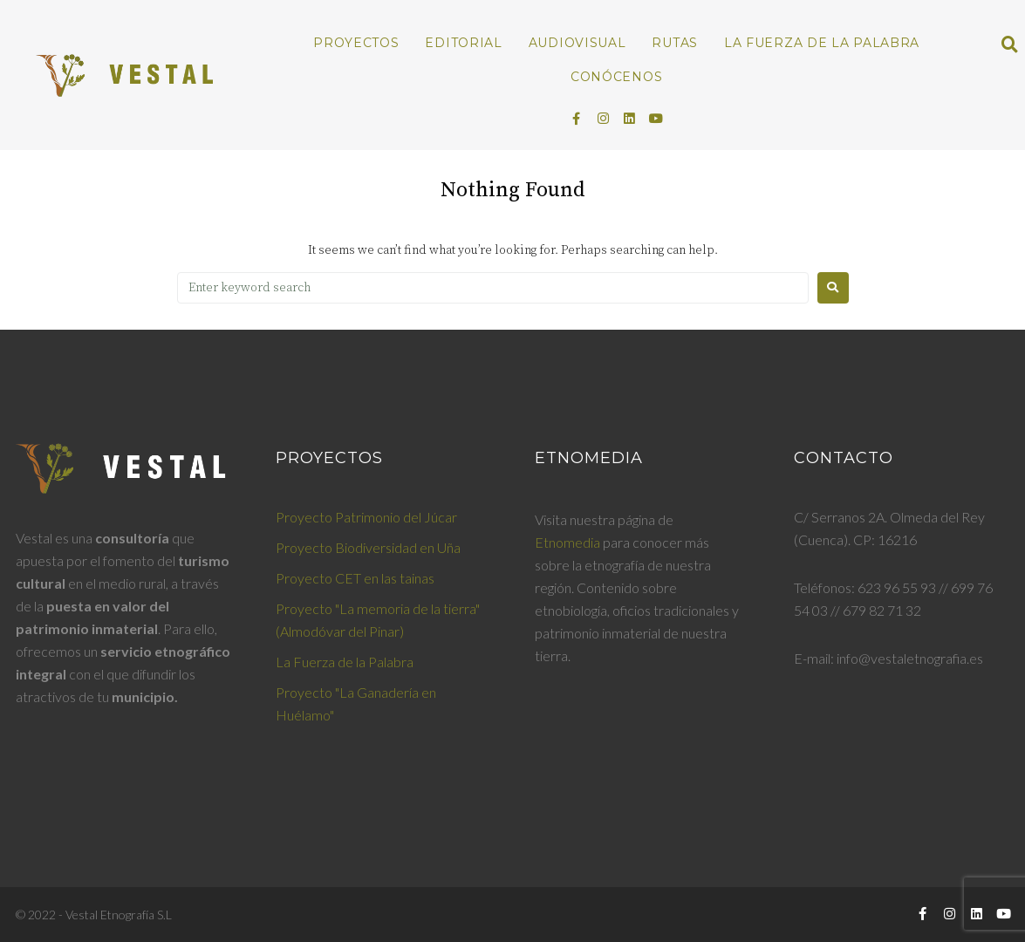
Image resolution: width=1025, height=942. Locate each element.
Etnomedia (567, 542)
